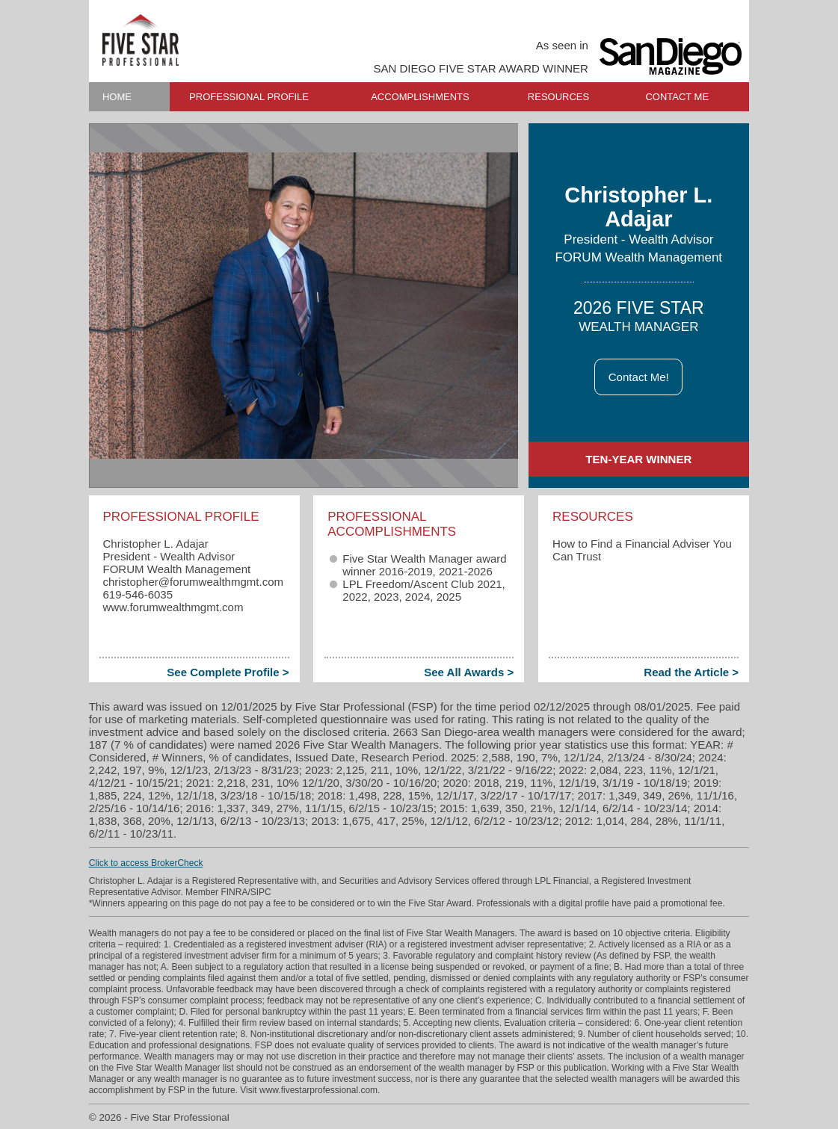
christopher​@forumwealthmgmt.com (192, 581)
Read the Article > (691, 672)
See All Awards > (469, 672)
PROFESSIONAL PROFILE (249, 96)
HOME (117, 96)
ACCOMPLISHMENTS (420, 96)
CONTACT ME (677, 96)
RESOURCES (558, 96)
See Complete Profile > (228, 672)
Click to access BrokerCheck (146, 863)
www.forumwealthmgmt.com (172, 607)
